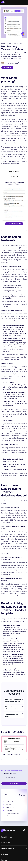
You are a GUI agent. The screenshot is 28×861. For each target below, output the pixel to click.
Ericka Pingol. (16, 63)
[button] (25, 2)
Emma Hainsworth (10, 62)
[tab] (14, 171)
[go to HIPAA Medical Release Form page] (14, 744)
